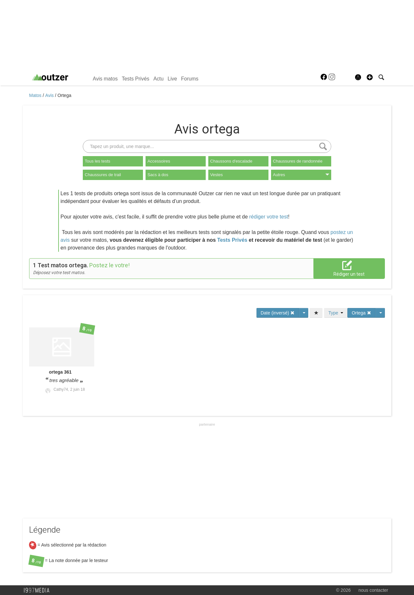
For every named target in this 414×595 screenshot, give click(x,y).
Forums (190, 78)
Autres (301, 174)
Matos (36, 95)
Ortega (64, 95)
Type (335, 312)
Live (172, 78)
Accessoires (158, 161)
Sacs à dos (157, 174)
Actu (158, 78)
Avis (50, 95)
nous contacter (373, 590)
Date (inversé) (278, 312)
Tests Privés (135, 78)
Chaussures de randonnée (297, 161)
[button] (369, 77)
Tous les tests (97, 161)
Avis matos (105, 78)
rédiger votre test (268, 216)
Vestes (216, 174)
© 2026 (343, 590)
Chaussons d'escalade (231, 161)
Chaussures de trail (103, 174)
